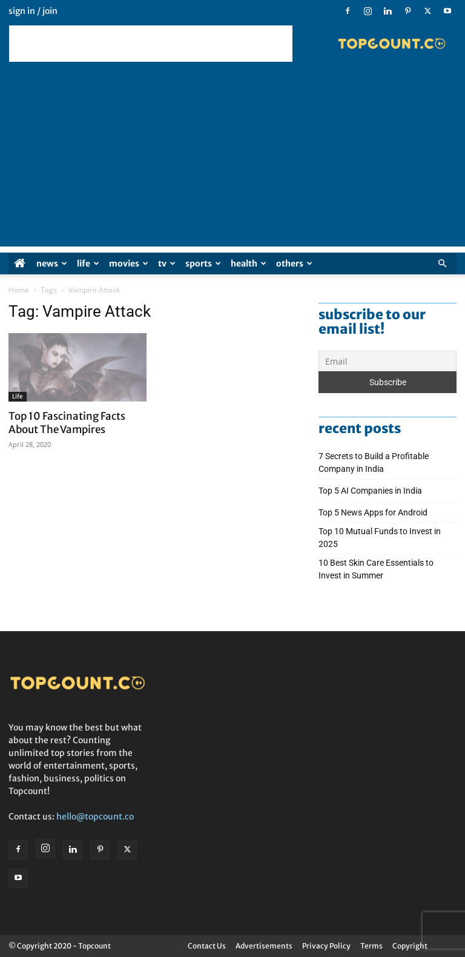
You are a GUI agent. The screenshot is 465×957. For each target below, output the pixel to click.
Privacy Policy (326, 945)
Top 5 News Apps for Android (374, 512)
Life (88, 263)
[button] (442, 264)
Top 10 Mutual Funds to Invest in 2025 (379, 537)
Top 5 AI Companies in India (370, 490)
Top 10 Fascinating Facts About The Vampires (66, 422)
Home (18, 290)
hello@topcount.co (95, 816)
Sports (203, 263)
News (51, 263)
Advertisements (264, 945)
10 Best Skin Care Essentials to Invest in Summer (376, 569)
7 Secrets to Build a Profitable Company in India (373, 462)
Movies (128, 263)
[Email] (387, 361)
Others (294, 263)
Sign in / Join (33, 10)
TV (167, 263)
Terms (371, 945)
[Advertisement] (150, 43)
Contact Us (207, 945)
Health (248, 263)
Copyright (409, 945)
